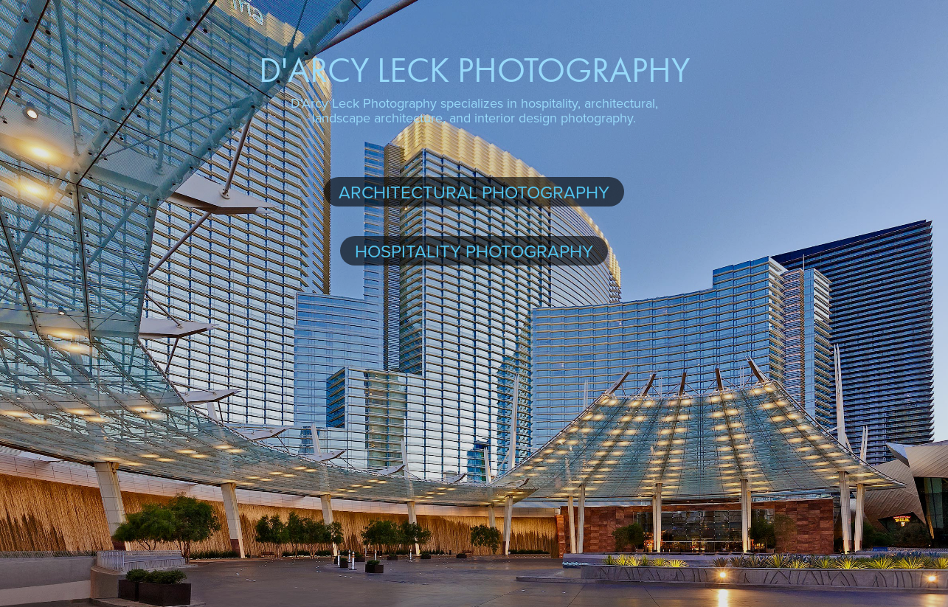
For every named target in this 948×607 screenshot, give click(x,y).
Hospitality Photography (474, 250)
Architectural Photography (474, 191)
